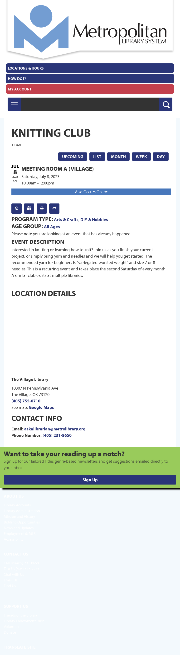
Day (161, 156)
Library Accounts (17, 505)
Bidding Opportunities (22, 522)
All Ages (52, 226)
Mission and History (19, 516)
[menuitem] (90, 68)
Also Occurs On (92, 191)
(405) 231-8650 (57, 435)
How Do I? (17, 78)
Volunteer (11, 626)
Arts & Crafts (66, 219)
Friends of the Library (21, 615)
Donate (10, 632)
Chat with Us (14, 574)
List (97, 156)
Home (17, 144)
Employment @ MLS (20, 533)
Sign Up (90, 479)
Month (118, 156)
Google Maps (41, 407)
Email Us (10, 580)
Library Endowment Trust (24, 620)
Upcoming (72, 156)
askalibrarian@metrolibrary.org (55, 429)
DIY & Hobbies (94, 219)
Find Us (10, 585)
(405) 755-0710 (25, 401)
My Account (20, 89)
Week (141, 156)
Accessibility (14, 539)
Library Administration (22, 510)
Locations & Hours (26, 68)
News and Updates (19, 527)
